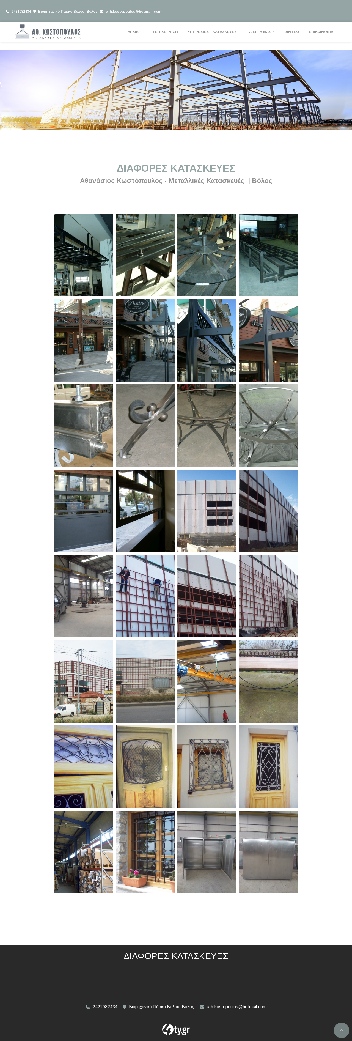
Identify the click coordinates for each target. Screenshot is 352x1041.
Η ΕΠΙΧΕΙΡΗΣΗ (164, 32)
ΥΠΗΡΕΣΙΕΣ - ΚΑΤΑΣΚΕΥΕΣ (212, 32)
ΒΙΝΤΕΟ (292, 32)
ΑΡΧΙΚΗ (134, 32)
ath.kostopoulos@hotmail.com (133, 11)
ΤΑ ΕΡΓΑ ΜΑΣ (259, 32)
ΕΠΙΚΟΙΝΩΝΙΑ (321, 32)
